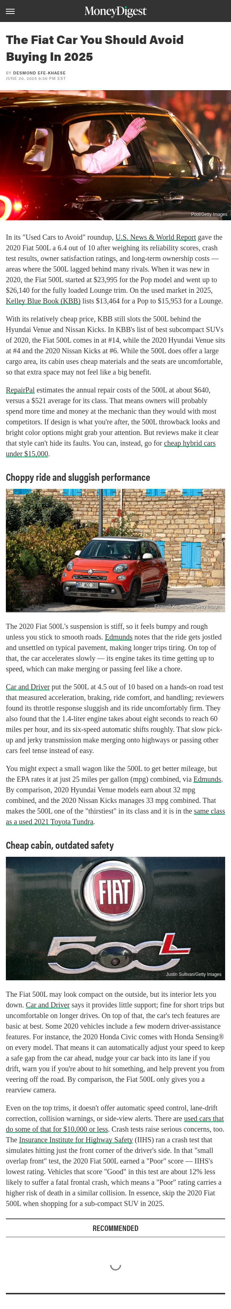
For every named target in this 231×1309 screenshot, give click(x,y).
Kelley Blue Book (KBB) (43, 301)
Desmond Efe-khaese (39, 72)
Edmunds (119, 637)
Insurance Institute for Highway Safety (76, 1140)
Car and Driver (28, 687)
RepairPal (20, 390)
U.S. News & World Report (155, 237)
